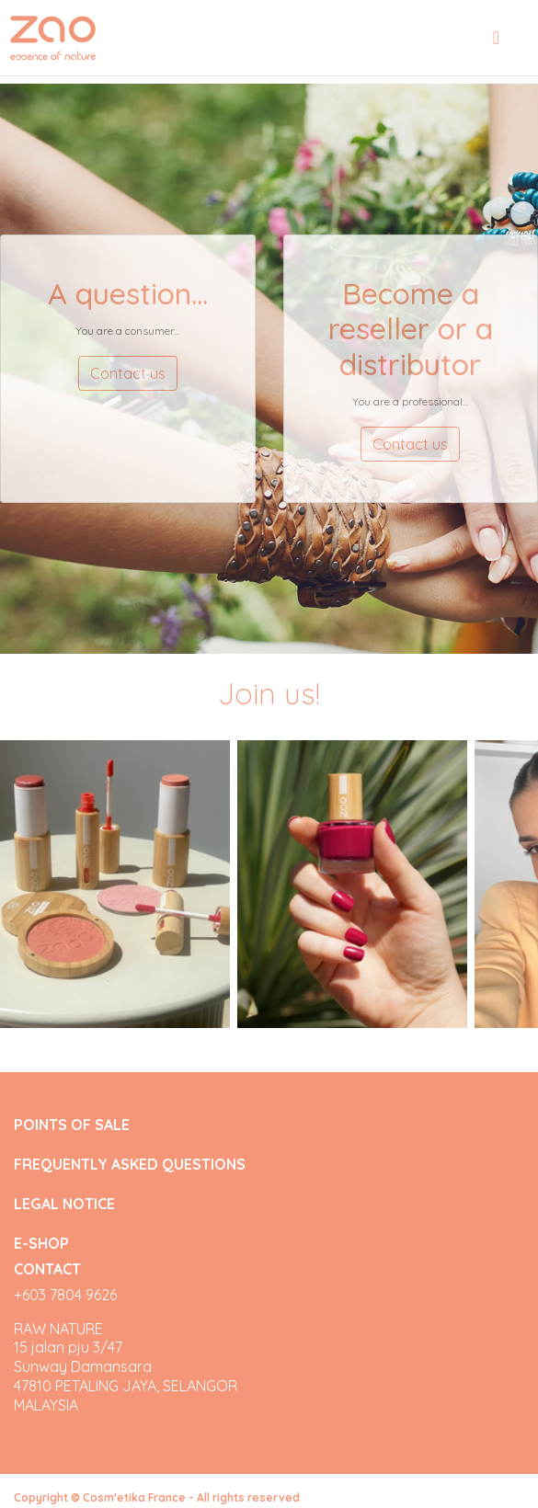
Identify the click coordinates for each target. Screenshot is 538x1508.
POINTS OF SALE (72, 1125)
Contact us (128, 373)
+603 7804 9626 (65, 1294)
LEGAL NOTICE (64, 1204)
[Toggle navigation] (496, 37)
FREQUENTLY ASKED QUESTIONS (130, 1164)
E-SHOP (41, 1243)
